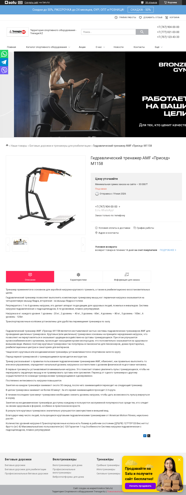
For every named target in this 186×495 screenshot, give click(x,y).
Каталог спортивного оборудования (46, 47)
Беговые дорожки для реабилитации (25, 469)
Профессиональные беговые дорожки (26, 473)
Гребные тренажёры (108, 465)
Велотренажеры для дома (67, 465)
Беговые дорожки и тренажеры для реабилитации (60, 145)
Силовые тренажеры (108, 473)
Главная (11, 47)
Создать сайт (31, 2)
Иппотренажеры (106, 469)
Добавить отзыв (152, 17)
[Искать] (142, 32)
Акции (82, 47)
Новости (119, 47)
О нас (99, 47)
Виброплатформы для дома (68, 476)
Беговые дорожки (15, 465)
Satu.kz (109, 488)
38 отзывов (151, 2)
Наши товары (19, 145)
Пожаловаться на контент (120, 491)
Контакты (139, 47)
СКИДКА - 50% (141, 9)
